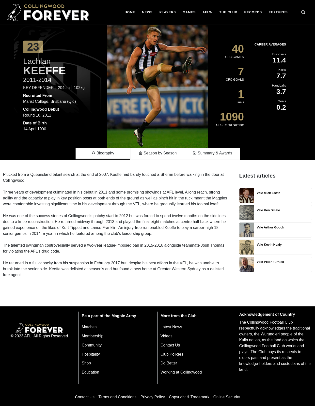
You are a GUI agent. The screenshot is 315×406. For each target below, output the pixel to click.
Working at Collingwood (181, 372)
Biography (103, 153)
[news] (147, 12)
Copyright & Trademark (189, 397)
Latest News (171, 327)
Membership (92, 336)
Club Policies (171, 354)
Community (92, 345)
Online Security (226, 397)
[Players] (167, 12)
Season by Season (158, 153)
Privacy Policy (153, 397)
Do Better (168, 363)
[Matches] (189, 12)
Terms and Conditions (117, 397)
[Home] (130, 12)
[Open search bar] (303, 12)
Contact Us (170, 345)
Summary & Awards (212, 153)
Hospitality (91, 354)
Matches (89, 327)
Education (90, 372)
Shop (86, 363)
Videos (166, 336)
